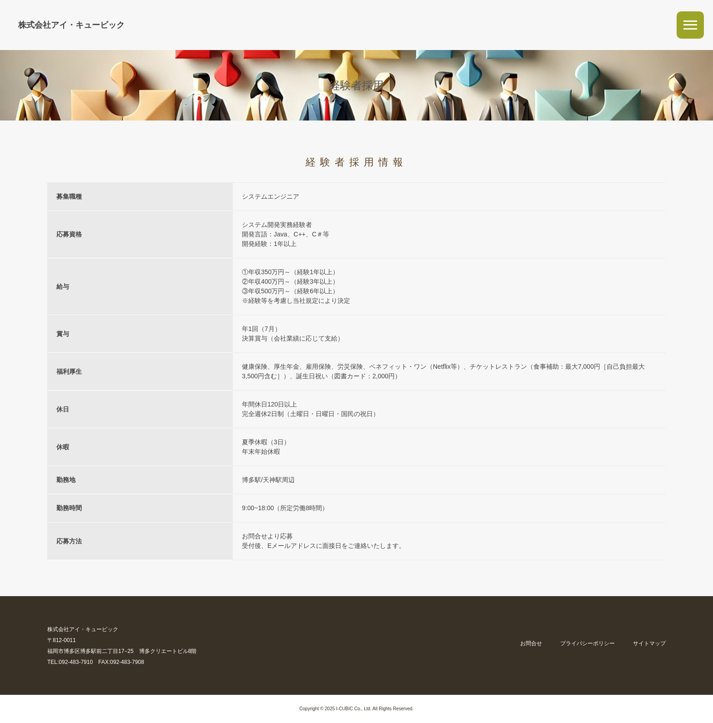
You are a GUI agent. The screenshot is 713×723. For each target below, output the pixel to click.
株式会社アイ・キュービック (71, 25)
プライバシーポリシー (587, 643)
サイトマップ (649, 643)
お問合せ (531, 643)
